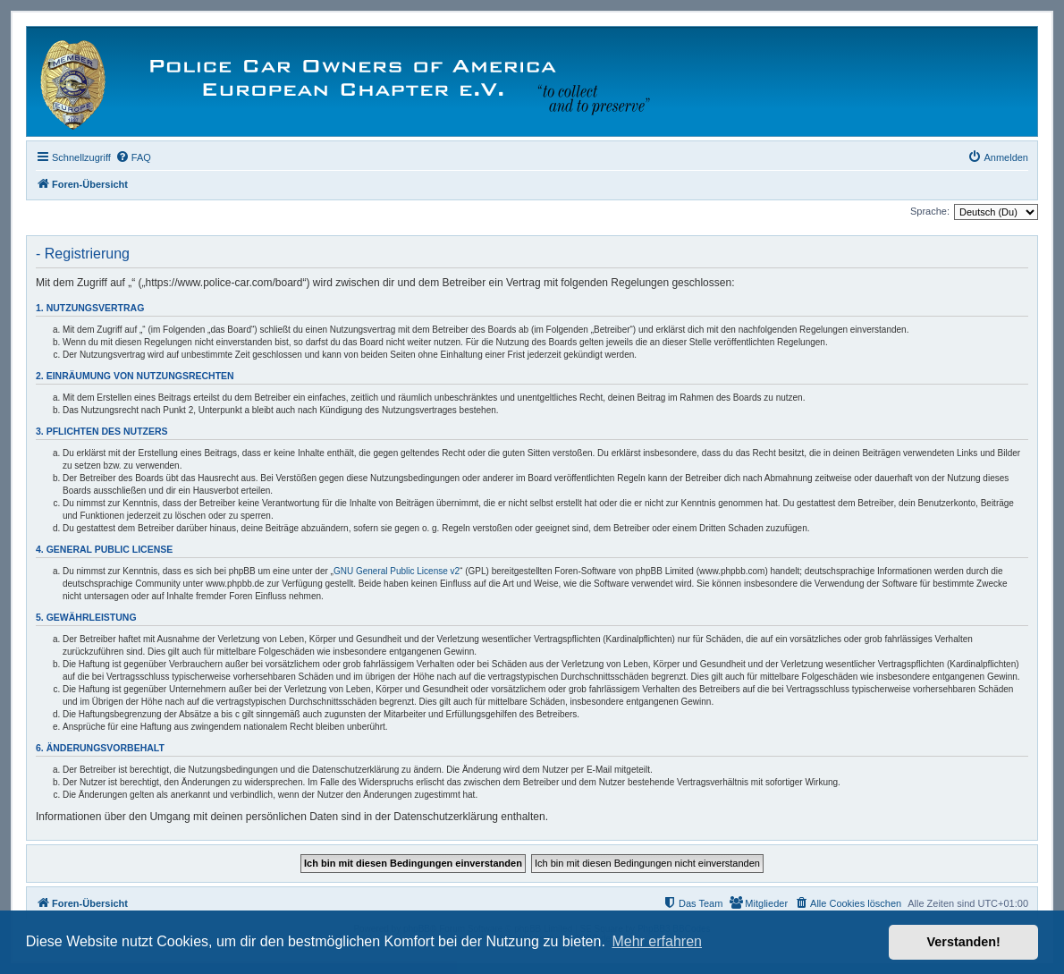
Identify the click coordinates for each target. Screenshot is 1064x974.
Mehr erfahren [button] (657, 941)
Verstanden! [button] (964, 942)
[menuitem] (133, 157)
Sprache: (930, 211)
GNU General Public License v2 (397, 571)
